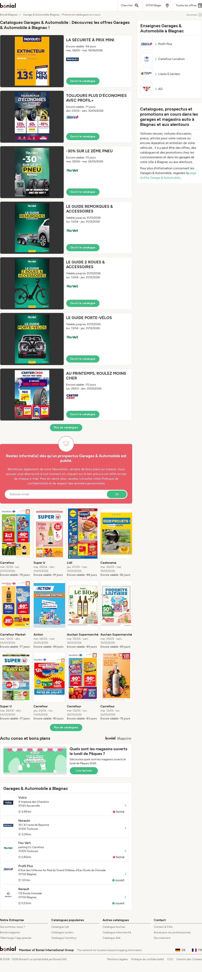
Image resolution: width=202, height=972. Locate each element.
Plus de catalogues (66, 427)
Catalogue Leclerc (62, 932)
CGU (170, 959)
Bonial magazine (10, 932)
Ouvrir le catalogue (82, 81)
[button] (66, 61)
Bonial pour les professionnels (172, 932)
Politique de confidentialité (147, 959)
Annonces (194, 15)
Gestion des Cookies (189, 959)
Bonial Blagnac (9, 14)
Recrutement (162, 938)
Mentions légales (117, 959)
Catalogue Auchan (114, 927)
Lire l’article (84, 770)
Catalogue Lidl (60, 927)
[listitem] (16, 542)
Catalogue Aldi (111, 938)
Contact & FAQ (163, 927)
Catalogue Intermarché (117, 932)
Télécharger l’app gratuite (15, 938)
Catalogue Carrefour (64, 938)
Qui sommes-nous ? (12, 927)
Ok (117, 494)
